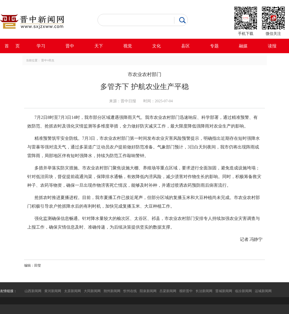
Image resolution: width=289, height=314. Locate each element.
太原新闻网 (72, 291)
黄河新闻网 (52, 291)
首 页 (12, 46)
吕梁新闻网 (167, 291)
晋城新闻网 (223, 291)
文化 (156, 46)
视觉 (127, 46)
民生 (51, 60)
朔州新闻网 (112, 291)
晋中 (70, 46)
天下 (98, 46)
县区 (185, 46)
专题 (214, 46)
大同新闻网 (92, 291)
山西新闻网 (33, 291)
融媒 (243, 46)
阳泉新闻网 (148, 291)
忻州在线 (130, 291)
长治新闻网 (204, 291)
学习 (41, 46)
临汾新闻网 (243, 291)
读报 (272, 46)
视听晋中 (186, 291)
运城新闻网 (263, 291)
